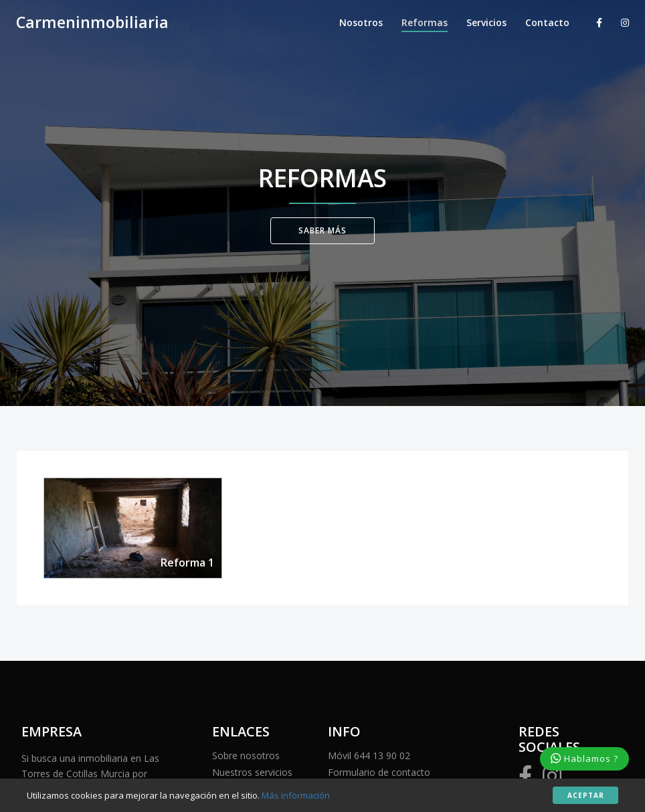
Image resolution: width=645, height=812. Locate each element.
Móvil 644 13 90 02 (369, 755)
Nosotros (361, 22)
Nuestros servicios (252, 772)
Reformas (424, 22)
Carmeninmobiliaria (92, 23)
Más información (296, 795)
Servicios (486, 22)
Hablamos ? (584, 758)
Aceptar (585, 795)
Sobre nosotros (246, 755)
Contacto (547, 22)
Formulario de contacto (379, 772)
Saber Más (322, 230)
